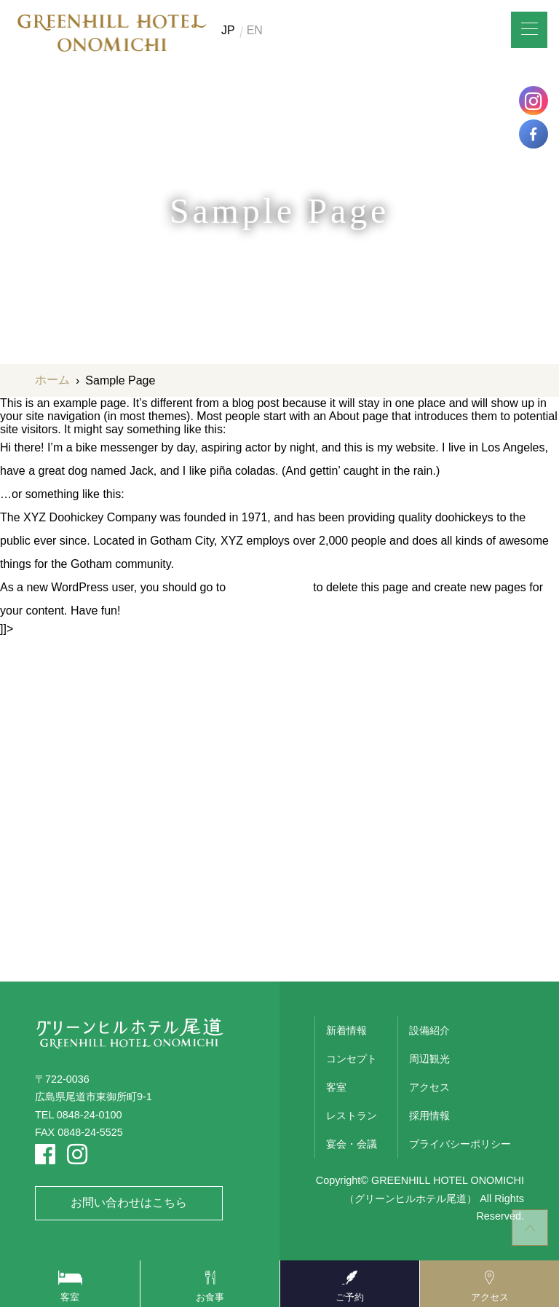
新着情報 (346, 1030)
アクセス (429, 1087)
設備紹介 (429, 1030)
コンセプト (351, 1059)
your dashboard (269, 587)
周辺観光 (429, 1059)
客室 (336, 1087)
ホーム (52, 380)
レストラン (351, 1115)
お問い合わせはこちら (129, 1202)
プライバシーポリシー (460, 1144)
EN (255, 30)
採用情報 (429, 1115)
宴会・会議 (351, 1144)
